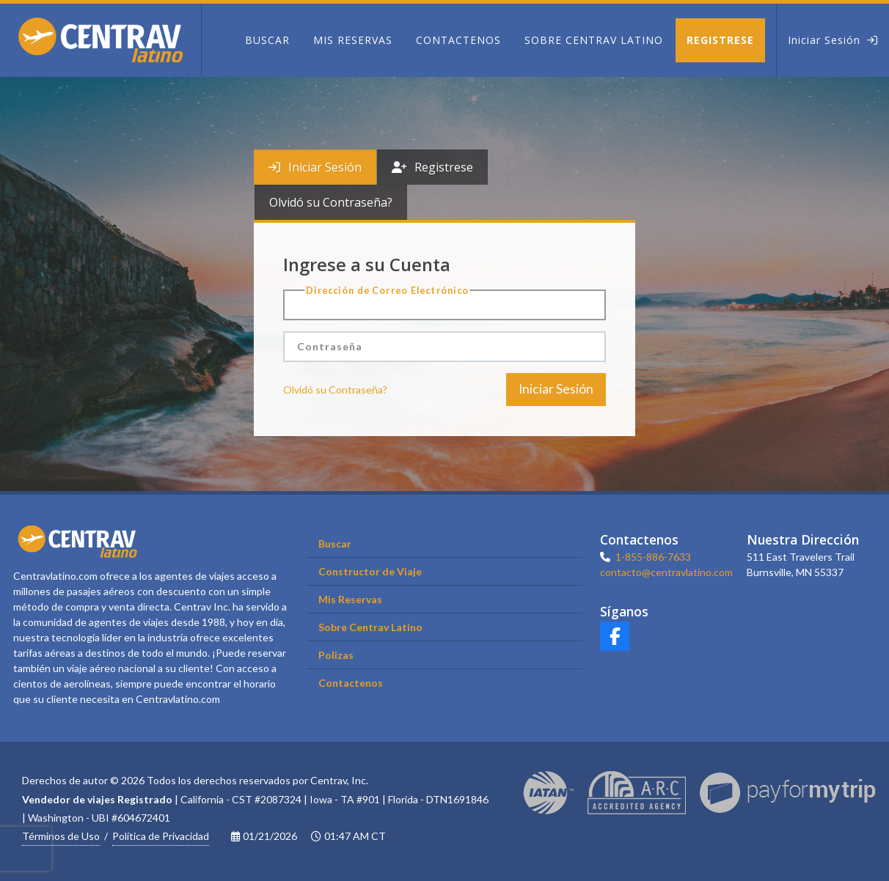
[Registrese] (726, 40)
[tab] (315, 167)
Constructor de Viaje (370, 571)
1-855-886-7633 (653, 556)
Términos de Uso (61, 836)
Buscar (334, 543)
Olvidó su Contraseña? (330, 202)
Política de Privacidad (160, 836)
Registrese (432, 167)
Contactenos (350, 683)
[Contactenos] (458, 40)
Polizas (336, 655)
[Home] (100, 40)
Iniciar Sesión (315, 167)
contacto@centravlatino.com (666, 572)
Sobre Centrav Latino (370, 627)
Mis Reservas (350, 599)
